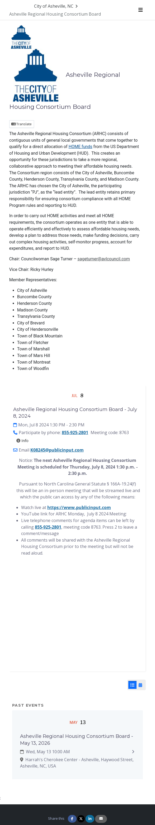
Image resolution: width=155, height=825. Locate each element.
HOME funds (80, 146)
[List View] (132, 685)
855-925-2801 (75, 432)
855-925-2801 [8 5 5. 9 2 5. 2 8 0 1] (48, 527)
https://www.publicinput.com (79, 507)
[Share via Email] (101, 819)
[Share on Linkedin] (90, 819)
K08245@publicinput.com (57, 450)
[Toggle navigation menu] (140, 10)
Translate (21, 124)
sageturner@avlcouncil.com (103, 258)
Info (22, 440)
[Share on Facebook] (72, 819)
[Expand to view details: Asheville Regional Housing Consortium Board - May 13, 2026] (133, 751)
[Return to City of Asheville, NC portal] (56, 6)
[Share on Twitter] (81, 818)
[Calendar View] (140, 685)
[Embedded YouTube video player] (77, 619)
